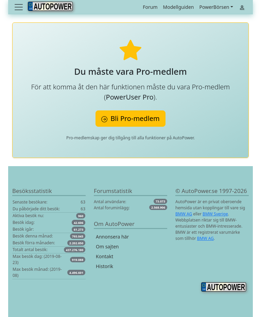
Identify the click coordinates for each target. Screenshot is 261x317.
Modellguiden (178, 7)
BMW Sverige (215, 214)
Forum (150, 7)
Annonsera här (112, 236)
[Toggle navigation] (19, 7)
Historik (104, 266)
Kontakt (104, 256)
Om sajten (107, 246)
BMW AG (183, 214)
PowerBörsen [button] (214, 7)
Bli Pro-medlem (130, 118)
